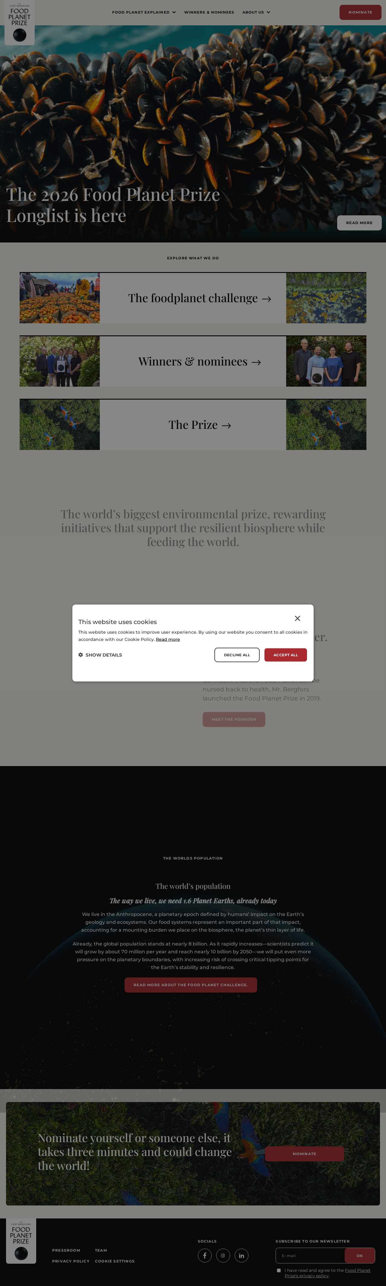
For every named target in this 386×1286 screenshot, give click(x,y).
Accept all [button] (286, 654)
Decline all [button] (237, 654)
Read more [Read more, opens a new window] (168, 639)
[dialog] (193, 643)
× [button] (297, 619)
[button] (100, 654)
